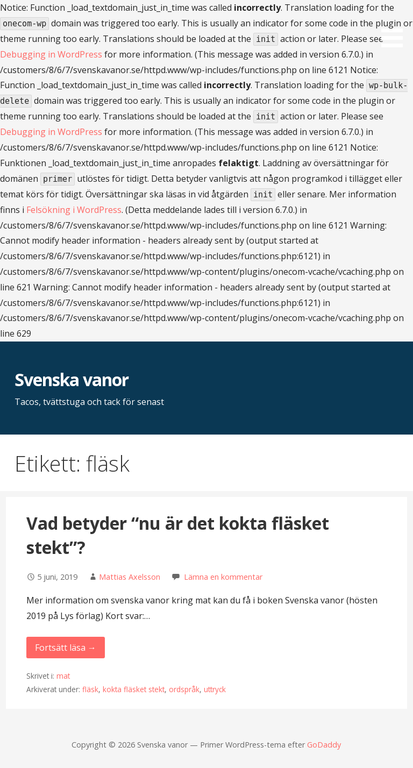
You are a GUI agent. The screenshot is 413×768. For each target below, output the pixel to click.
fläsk (90, 689)
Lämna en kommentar (223, 577)
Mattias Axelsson (129, 577)
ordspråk (184, 689)
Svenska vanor (72, 379)
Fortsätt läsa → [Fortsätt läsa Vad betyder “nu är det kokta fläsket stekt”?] (65, 647)
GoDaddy (324, 744)
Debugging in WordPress (51, 54)
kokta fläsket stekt (134, 689)
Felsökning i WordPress (74, 210)
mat (63, 676)
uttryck (215, 689)
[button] (396, 25)
